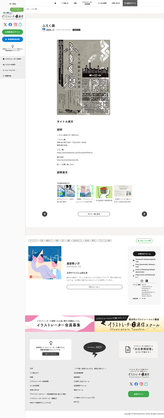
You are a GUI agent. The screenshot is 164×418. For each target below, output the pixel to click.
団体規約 (77, 377)
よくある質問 (102, 3)
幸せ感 (90, 241)
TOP (31, 369)
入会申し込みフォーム (82, 382)
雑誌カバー (50, 241)
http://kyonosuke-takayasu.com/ (144, 266)
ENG (14, 4)
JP (10, 4)
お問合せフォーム (144, 254)
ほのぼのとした (80, 241)
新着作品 (7, 76)
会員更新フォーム (80, 386)
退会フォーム (78, 390)
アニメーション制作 (108, 241)
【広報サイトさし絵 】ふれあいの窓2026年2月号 (123, 194)
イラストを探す (9, 64)
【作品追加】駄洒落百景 (104, 193)
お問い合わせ (116, 3)
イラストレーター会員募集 (87, 3)
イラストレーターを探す (12, 59)
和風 (58, 241)
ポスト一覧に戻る (93, 214)
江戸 (64, 241)
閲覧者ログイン (12, 32)
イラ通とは (65, 3)
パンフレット (34, 241)
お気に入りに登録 (144, 241)
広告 (42, 241)
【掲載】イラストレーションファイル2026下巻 (85, 194)
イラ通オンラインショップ (84, 398)
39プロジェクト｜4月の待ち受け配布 (66, 194)
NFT (76, 403)
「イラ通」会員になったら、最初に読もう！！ (90, 369)
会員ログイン (130, 3)
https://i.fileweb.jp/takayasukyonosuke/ (144, 271)
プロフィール (94, 287)
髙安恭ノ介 (50, 30)
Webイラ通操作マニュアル (40, 403)
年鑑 (75, 3)
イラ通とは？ (34, 373)
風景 (70, 241)
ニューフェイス (9, 70)
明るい (97, 241)
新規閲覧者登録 (12, 39)
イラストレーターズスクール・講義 (43, 399)
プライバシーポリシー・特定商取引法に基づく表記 (48, 395)
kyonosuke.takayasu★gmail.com (144, 261)
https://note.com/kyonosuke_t (144, 276)
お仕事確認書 (78, 373)
